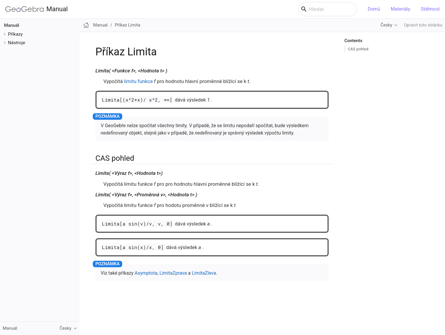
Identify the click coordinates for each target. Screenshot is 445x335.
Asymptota (146, 273)
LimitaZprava (173, 273)
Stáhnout (430, 9)
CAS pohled (358, 49)
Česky (386, 25)
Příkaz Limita (127, 25)
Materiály (400, 9)
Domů (374, 9)
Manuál (11, 25)
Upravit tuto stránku (423, 25)
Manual (36, 9)
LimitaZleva (204, 273)
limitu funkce (138, 81)
